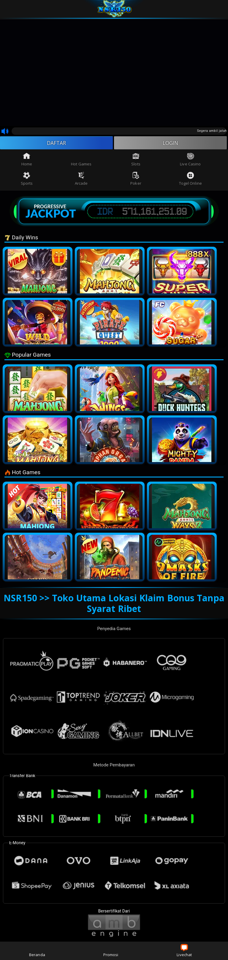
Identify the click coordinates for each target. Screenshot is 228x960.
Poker (135, 179)
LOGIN (170, 143)
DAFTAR (56, 143)
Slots (135, 160)
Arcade (81, 179)
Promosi (110, 950)
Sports (27, 179)
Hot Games (81, 160)
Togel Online (190, 179)
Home (26, 160)
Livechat (184, 950)
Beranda (37, 950)
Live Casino (190, 160)
